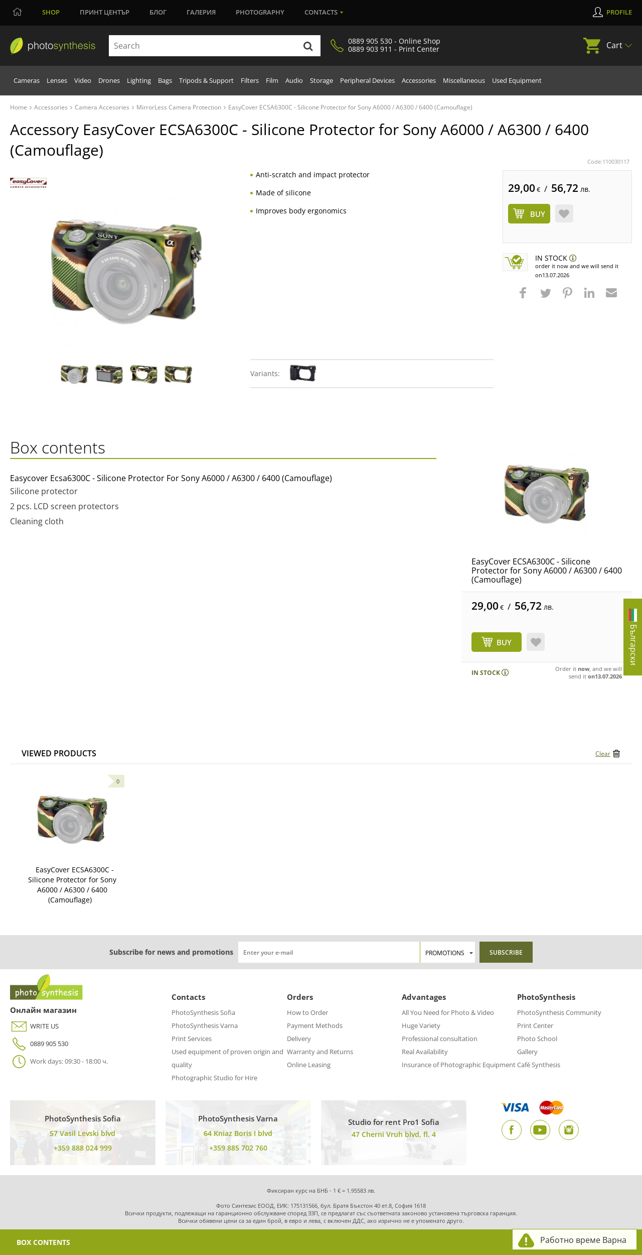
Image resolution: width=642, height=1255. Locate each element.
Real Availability (425, 1051)
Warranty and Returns (320, 1051)
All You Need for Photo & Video (448, 1012)
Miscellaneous (464, 80)
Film (272, 80)
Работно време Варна (583, 1239)
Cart (614, 45)
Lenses (57, 80)
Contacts (321, 12)
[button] (524, 297)
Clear (602, 753)
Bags (165, 80)
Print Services (192, 1038)
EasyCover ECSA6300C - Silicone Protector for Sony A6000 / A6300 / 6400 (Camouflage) (546, 570)
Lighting (139, 80)
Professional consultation (439, 1038)
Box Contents (43, 1242)
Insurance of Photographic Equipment (459, 1064)
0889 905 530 (39, 1044)
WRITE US (34, 1026)
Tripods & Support (206, 80)
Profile (619, 12)
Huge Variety (421, 1025)
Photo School (537, 1038)
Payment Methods (315, 1025)
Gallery (527, 1051)
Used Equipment (517, 80)
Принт (104, 12)
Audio (294, 80)
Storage (321, 80)
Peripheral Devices (367, 80)
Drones (109, 80)
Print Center (535, 1025)
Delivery (299, 1038)
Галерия (201, 12)
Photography (260, 12)
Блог (158, 12)
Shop (51, 12)
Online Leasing (309, 1064)
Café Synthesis (538, 1064)
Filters (250, 80)
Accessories (419, 80)
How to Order (307, 1012)
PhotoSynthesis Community (559, 1012)
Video (82, 80)
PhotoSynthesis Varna (205, 1025)
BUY (504, 642)
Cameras (27, 80)
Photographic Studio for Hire (214, 1077)
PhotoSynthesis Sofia (203, 1012)
